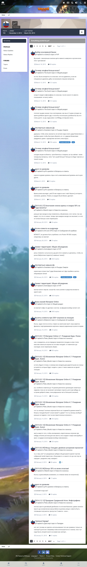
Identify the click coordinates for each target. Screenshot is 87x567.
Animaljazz (49, 247)
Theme (42, 556)
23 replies (56, 329)
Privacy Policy (50, 556)
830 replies (56, 350)
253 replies (56, 372)
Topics (6, 64)
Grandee (49, 128)
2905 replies (57, 309)
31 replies (56, 536)
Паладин (62, 524)
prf (38, 53)
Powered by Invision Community (43, 558)
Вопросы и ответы (64, 169)
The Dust (49, 71)
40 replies (56, 220)
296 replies (55, 140)
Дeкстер (49, 524)
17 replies (56, 479)
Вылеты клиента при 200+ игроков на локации (56, 315)
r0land (48, 208)
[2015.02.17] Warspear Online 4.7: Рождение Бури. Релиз (59, 335)
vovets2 (48, 53)
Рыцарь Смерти (64, 128)
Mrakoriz (49, 317)
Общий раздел (64, 71)
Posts (5, 68)
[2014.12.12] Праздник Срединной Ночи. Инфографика (59, 501)
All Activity (7, 40)
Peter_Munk (50, 338)
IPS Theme (19, 556)
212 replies (55, 81)
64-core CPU (50, 228)
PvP (59, 53)
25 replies (56, 238)
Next (50, 45)
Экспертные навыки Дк (46, 126)
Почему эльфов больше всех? (49, 69)
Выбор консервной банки (47, 51)
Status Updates (8, 50)
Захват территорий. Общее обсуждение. (53, 244)
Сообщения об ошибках (69, 228)
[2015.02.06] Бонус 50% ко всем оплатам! (54, 469)
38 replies (55, 63)
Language (34, 556)
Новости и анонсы (63, 208)
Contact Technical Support (63, 556)
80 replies (56, 463)
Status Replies (8, 54)
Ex (46, 301)
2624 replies (57, 256)
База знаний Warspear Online (48, 299)
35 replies (56, 515)
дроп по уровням (44, 167)
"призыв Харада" (44, 522)
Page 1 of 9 (63, 45)
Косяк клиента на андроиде (48, 226)
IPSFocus (27, 556)
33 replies (54, 179)
